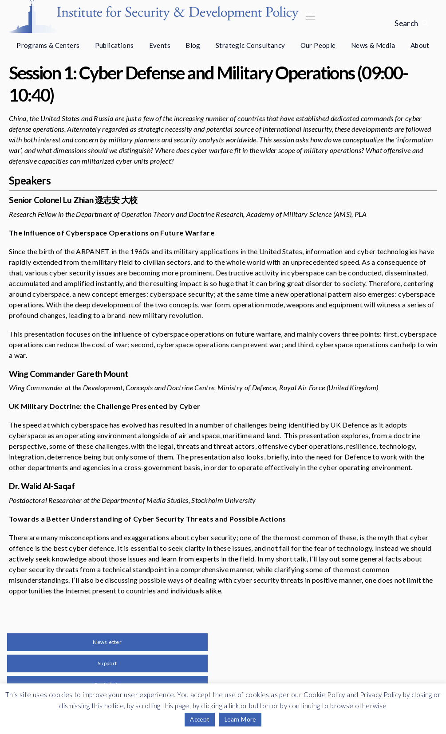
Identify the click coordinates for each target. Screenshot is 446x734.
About (420, 45)
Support (107, 663)
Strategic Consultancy (250, 45)
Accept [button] (199, 719)
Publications (114, 45)
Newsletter (107, 642)
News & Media (373, 45)
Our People (318, 45)
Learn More (240, 719)
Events (159, 45)
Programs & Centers (47, 45)
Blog (193, 45)
